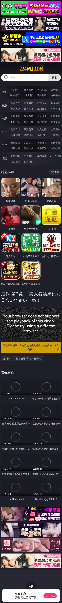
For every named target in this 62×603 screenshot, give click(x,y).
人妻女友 (42, 142)
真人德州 (28, 89)
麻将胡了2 (15, 95)
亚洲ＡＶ (15, 102)
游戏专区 (55, 89)
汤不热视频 (55, 155)
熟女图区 (42, 135)
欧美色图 (42, 129)
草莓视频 (42, 155)
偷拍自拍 (28, 116)
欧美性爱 (55, 116)
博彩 (4, 92)
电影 (4, 118)
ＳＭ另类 (55, 108)
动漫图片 (55, 129)
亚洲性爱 (15, 116)
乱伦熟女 (42, 121)
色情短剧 (28, 161)
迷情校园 (15, 148)
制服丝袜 (15, 121)
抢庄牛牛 (55, 95)
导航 (4, 158)
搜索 (54, 77)
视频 (4, 105)
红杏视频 (15, 161)
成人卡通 (42, 116)
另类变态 (55, 121)
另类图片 (55, 135)
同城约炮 (15, 155)
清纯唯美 (28, 135)
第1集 (6, 358)
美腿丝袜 (15, 135)
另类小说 (28, 148)
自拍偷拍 (28, 102)
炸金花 (28, 95)
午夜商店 (28, 155)
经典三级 (28, 121)
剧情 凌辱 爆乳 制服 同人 (28, 358)
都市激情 (15, 142)
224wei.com (31, 69)
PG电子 (15, 89)
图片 (4, 132)
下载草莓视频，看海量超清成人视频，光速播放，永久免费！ (31, 347)
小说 (4, 145)
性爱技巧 (55, 148)
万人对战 (42, 89)
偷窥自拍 (15, 129)
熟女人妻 (15, 108)
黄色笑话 (42, 148)
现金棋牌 (42, 95)
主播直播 (42, 108)
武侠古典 (55, 142)
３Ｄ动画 (55, 102)
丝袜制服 (28, 108)
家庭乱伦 (28, 142)
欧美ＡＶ (42, 102)
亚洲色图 (28, 129)
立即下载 (50, 595)
